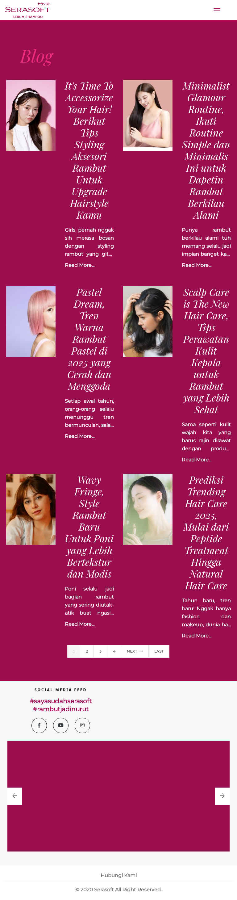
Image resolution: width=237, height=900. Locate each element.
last (159, 651)
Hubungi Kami (119, 875)
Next (135, 651)
